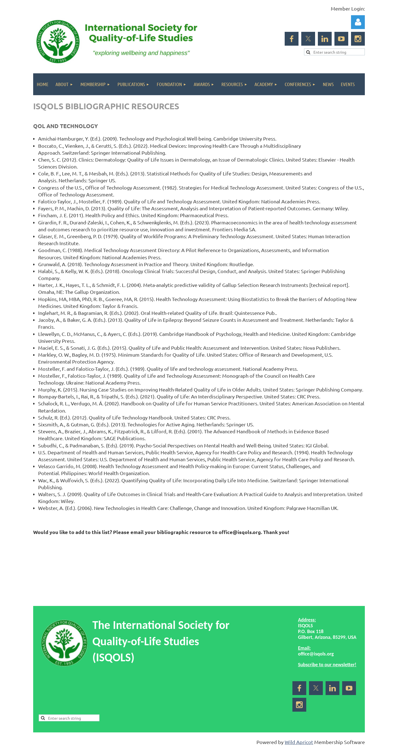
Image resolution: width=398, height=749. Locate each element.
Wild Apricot (299, 742)
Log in (358, 22)
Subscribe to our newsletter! (327, 665)
